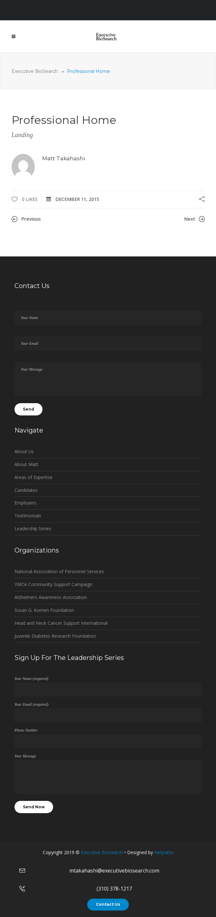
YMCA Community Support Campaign (53, 584)
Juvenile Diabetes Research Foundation (55, 636)
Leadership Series (32, 528)
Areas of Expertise (33, 477)
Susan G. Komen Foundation (44, 610)
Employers (25, 503)
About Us (24, 451)
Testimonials (27, 516)
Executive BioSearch (35, 71)
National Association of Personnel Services (59, 571)
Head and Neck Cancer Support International (61, 623)
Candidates (26, 490)
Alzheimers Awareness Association (50, 597)
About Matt (26, 464)
